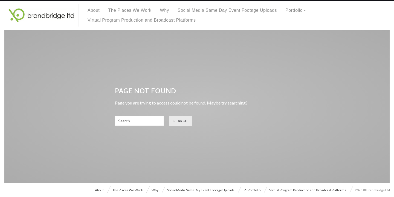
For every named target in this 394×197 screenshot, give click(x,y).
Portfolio (294, 10)
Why (164, 10)
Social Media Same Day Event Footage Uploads (227, 10)
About (94, 10)
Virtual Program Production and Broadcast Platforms (142, 20)
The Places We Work (129, 10)
